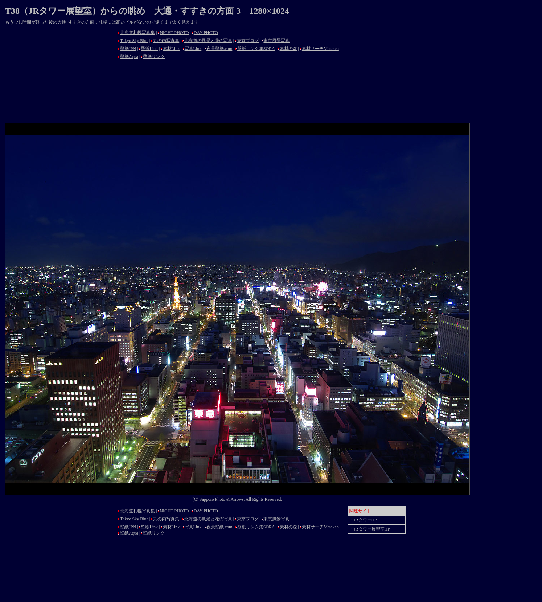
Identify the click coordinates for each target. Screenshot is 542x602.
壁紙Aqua (129, 56)
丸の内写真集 (166, 40)
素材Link (171, 48)
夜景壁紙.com (219, 48)
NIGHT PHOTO (174, 32)
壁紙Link (149, 48)
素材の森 (288, 48)
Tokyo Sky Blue (134, 40)
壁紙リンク (154, 56)
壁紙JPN (128, 48)
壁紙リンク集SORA (256, 48)
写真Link (193, 48)
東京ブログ (248, 40)
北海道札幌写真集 (137, 32)
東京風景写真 (276, 40)
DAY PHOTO (206, 32)
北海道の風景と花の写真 (208, 40)
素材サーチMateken (320, 48)
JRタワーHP (365, 520)
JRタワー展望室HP (372, 529)
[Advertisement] (59, 73)
